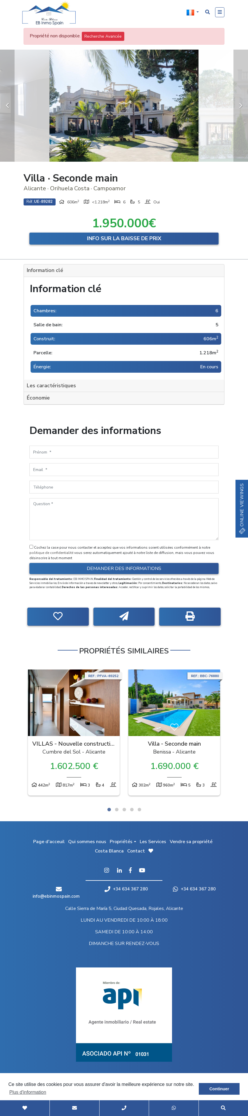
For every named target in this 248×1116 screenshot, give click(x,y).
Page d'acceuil (49, 841)
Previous (7, 106)
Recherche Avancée (103, 36)
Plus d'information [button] (27, 1092)
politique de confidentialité (51, 552)
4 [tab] (132, 809)
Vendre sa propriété (191, 841)
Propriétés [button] (121, 841)
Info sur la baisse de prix (124, 238)
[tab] (124, 270)
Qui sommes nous (87, 841)
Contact (136, 851)
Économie (38, 397)
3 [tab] (124, 809)
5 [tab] (139, 809)
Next (240, 106)
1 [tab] (109, 809)
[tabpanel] (74, 733)
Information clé (45, 270)
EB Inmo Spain (51, 13)
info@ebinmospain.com (56, 896)
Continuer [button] (219, 1089)
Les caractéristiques (51, 385)
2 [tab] (116, 809)
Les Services (153, 841)
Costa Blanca (109, 851)
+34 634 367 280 (126, 889)
